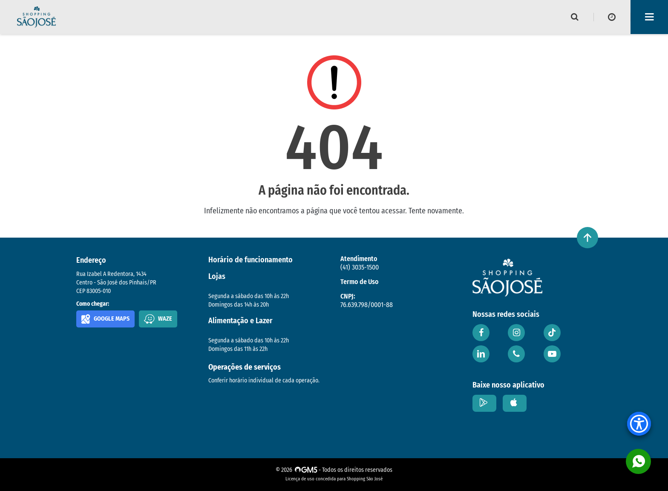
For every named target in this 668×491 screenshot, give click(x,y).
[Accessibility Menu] (639, 424)
